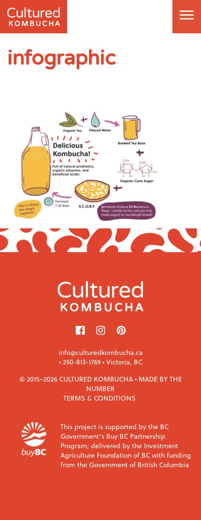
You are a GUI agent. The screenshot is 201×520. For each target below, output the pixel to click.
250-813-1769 (81, 362)
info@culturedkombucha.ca (101, 352)
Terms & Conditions (99, 398)
